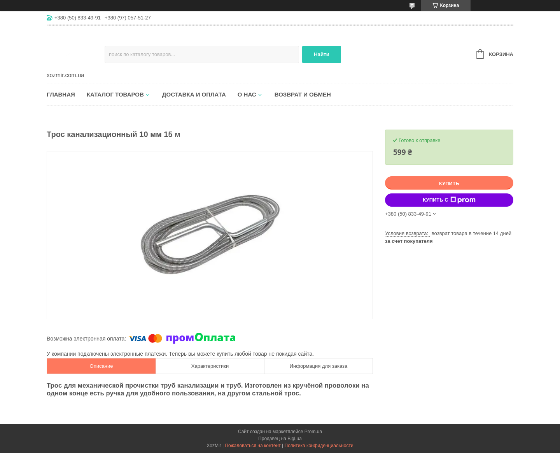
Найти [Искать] (321, 54)
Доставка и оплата (194, 94)
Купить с (449, 200)
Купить (449, 183)
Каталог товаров (115, 94)
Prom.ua (313, 431)
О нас (247, 94)
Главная (61, 94)
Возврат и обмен (303, 94)
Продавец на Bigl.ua (280, 438)
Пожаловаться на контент (252, 445)
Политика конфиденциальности (319, 445)
